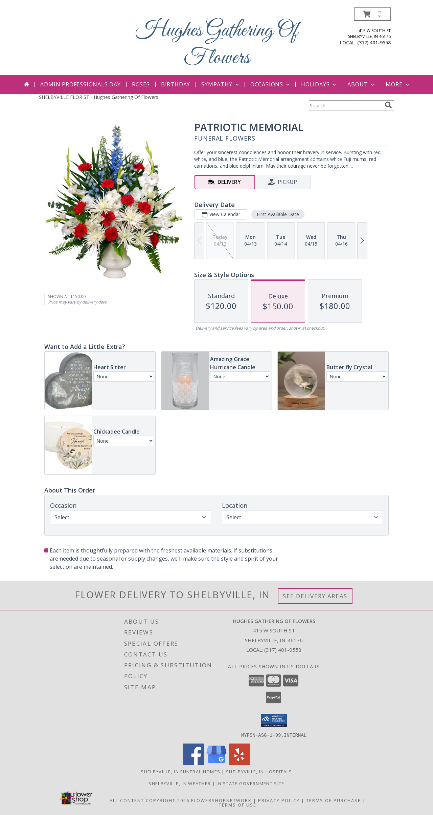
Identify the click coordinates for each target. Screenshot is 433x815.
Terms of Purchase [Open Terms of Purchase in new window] (333, 800)
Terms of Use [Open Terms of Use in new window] (237, 804)
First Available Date (278, 214)
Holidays (319, 84)
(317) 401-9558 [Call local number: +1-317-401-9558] (374, 42)
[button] (372, 14)
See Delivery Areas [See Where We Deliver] (315, 596)
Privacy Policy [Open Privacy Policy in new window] (279, 800)
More (398, 84)
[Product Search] (345, 105)
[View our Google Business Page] (216, 763)
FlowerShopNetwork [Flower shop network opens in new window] (221, 800)
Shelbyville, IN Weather (180, 783)
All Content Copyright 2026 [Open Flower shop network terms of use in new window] (149, 800)
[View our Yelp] (239, 763)
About (361, 84)
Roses (141, 84)
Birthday (175, 84)
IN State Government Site (250, 783)
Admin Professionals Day (80, 84)
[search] (388, 105)
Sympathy (220, 84)
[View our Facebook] (193, 763)
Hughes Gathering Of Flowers (217, 44)
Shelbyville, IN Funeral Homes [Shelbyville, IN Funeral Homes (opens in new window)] (180, 771)
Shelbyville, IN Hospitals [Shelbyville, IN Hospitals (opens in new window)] (259, 771)
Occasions (270, 84)
